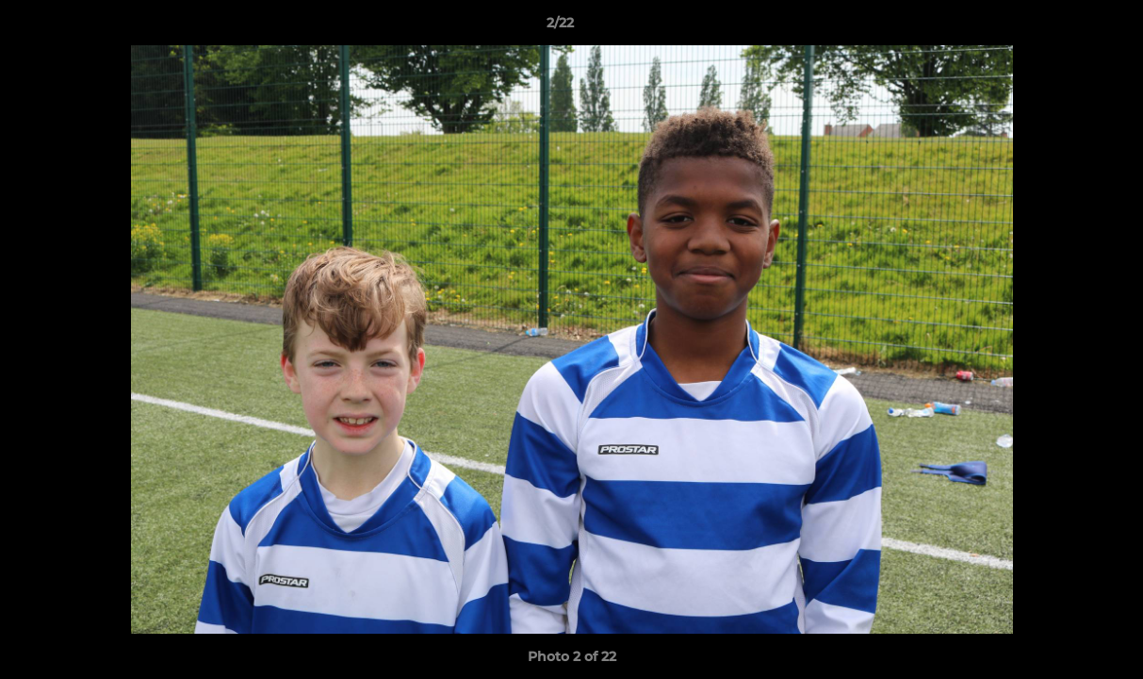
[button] (1064, 27)
